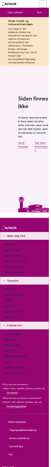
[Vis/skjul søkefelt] (27, 4)
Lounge (9, 300)
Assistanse (10, 339)
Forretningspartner (14, 406)
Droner (8, 362)
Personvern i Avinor (15, 373)
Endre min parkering (15, 261)
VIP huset (10, 305)
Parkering (10, 289)
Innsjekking (11, 350)
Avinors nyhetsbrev (17, 438)
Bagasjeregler (12, 345)
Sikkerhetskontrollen (16, 356)
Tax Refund (11, 317)
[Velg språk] (9, 455)
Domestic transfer (14, 266)
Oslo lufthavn (13, 12)
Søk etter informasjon (41, 146)
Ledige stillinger (13, 333)
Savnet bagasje (13, 249)
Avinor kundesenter (15, 272)
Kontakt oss (11, 244)
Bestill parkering (13, 255)
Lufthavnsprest (12, 311)
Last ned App (14, 446)
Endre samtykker (15, 422)
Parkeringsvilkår (13, 367)
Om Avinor (10, 393)
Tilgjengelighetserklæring (21, 430)
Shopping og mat (14, 294)
